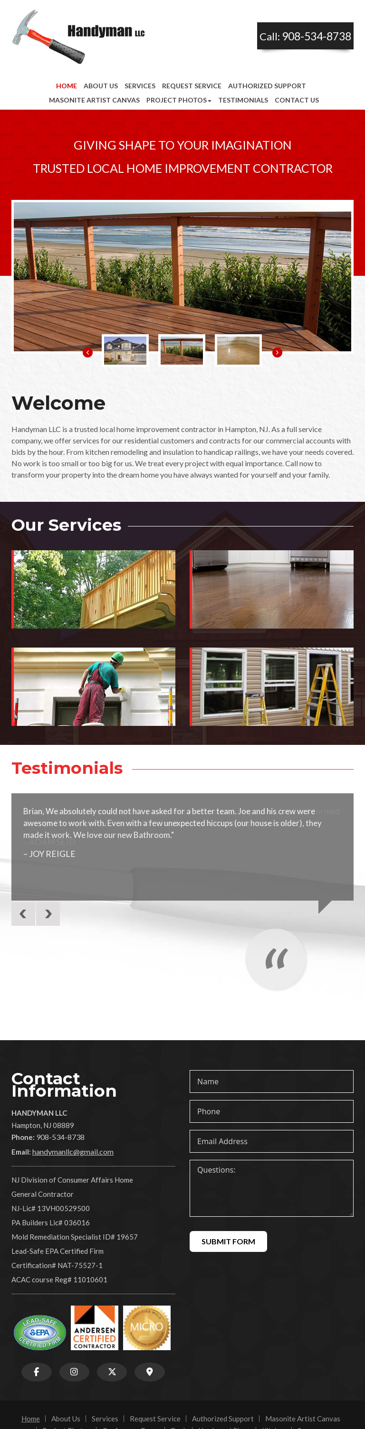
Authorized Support (267, 86)
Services (140, 86)
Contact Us (297, 100)
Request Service (191, 86)
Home (66, 86)
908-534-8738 (316, 36)
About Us (101, 86)
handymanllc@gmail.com (73, 1151)
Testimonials (243, 100)
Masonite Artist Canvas (94, 100)
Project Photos (178, 100)
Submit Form (228, 1241)
